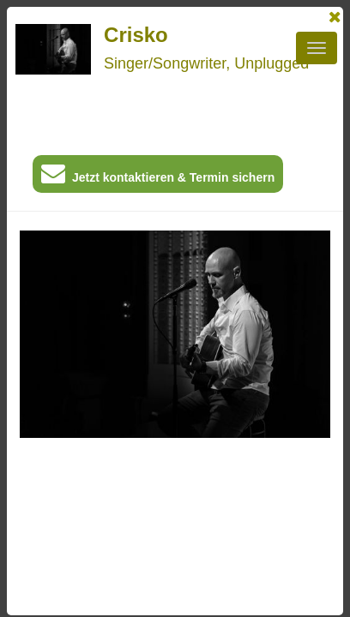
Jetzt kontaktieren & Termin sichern (158, 177)
